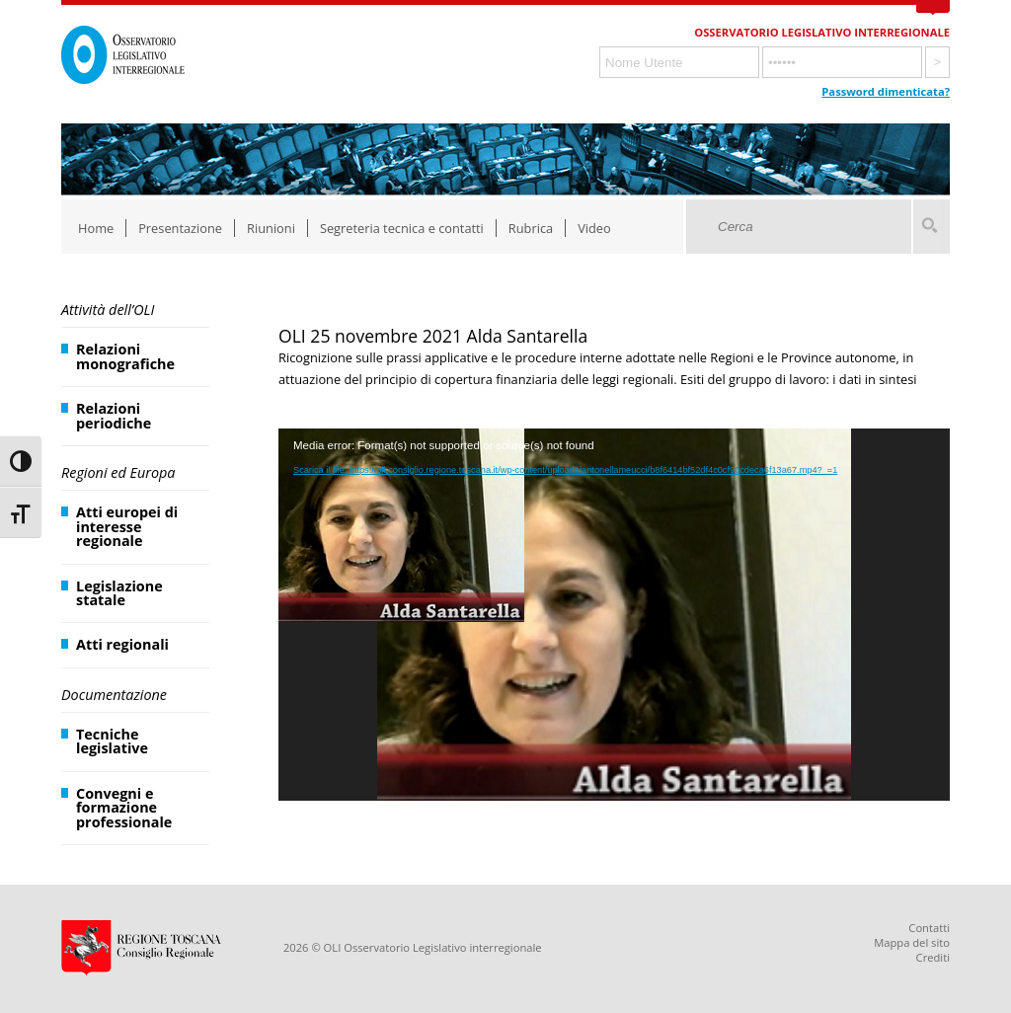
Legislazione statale (119, 593)
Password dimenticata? (885, 91)
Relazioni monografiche (125, 356)
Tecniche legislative (112, 741)
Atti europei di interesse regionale (127, 526)
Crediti (933, 957)
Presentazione (180, 228)
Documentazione (114, 694)
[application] (614, 615)
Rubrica (530, 228)
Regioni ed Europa (118, 472)
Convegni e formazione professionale (124, 807)
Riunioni (271, 228)
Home (96, 228)
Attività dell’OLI (107, 309)
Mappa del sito (912, 942)
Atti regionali (122, 644)
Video (594, 228)
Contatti (929, 927)
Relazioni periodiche (113, 415)
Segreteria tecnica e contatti (402, 228)
